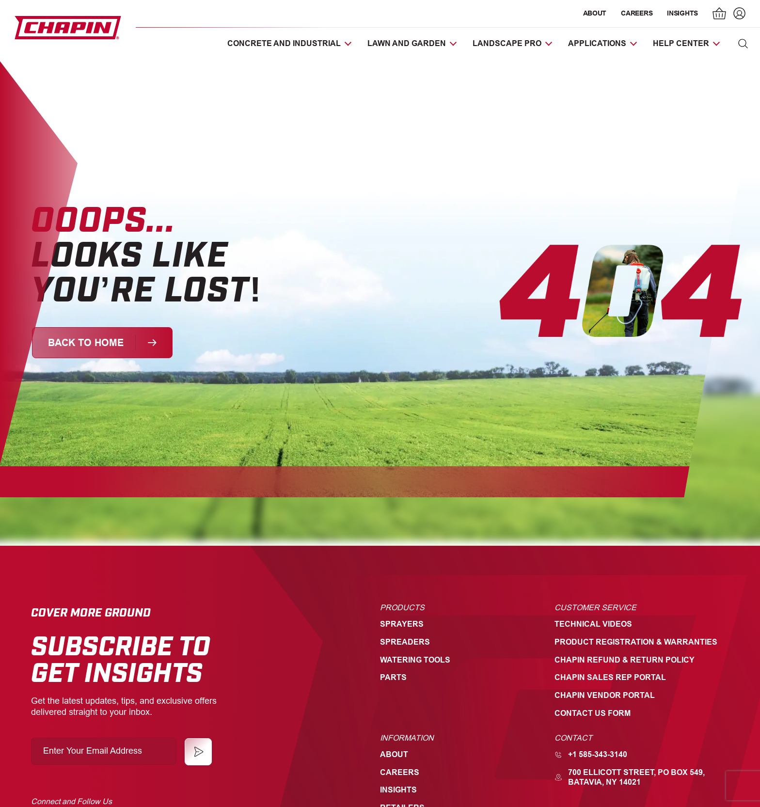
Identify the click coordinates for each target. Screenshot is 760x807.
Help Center (681, 43)
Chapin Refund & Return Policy (624, 660)
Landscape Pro (507, 43)
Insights (682, 13)
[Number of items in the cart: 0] (719, 14)
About (595, 13)
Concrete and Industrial (284, 43)
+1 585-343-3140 (590, 754)
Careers (636, 13)
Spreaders (405, 642)
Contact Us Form (592, 713)
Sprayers (402, 624)
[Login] (738, 14)
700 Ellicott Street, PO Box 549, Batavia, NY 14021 (629, 777)
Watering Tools (415, 660)
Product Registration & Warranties (635, 642)
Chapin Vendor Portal (604, 695)
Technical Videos (593, 624)
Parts (393, 677)
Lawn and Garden (406, 43)
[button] (743, 43)
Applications (597, 43)
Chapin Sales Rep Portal (610, 677)
